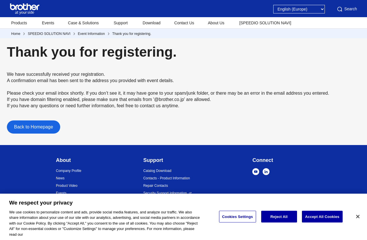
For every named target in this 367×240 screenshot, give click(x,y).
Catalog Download (157, 171)
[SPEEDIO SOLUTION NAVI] (265, 23)
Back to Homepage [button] (33, 126)
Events (48, 23)
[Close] (358, 218)
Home (15, 34)
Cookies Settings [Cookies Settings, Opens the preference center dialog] (237, 218)
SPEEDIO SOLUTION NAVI (49, 34)
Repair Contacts (155, 186)
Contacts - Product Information (166, 178)
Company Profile (68, 171)
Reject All (279, 218)
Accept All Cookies (322, 218)
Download (152, 23)
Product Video (66, 186)
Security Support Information (165, 193)
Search (346, 9)
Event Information (91, 34)
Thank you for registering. (131, 34)
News (60, 178)
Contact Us (184, 23)
